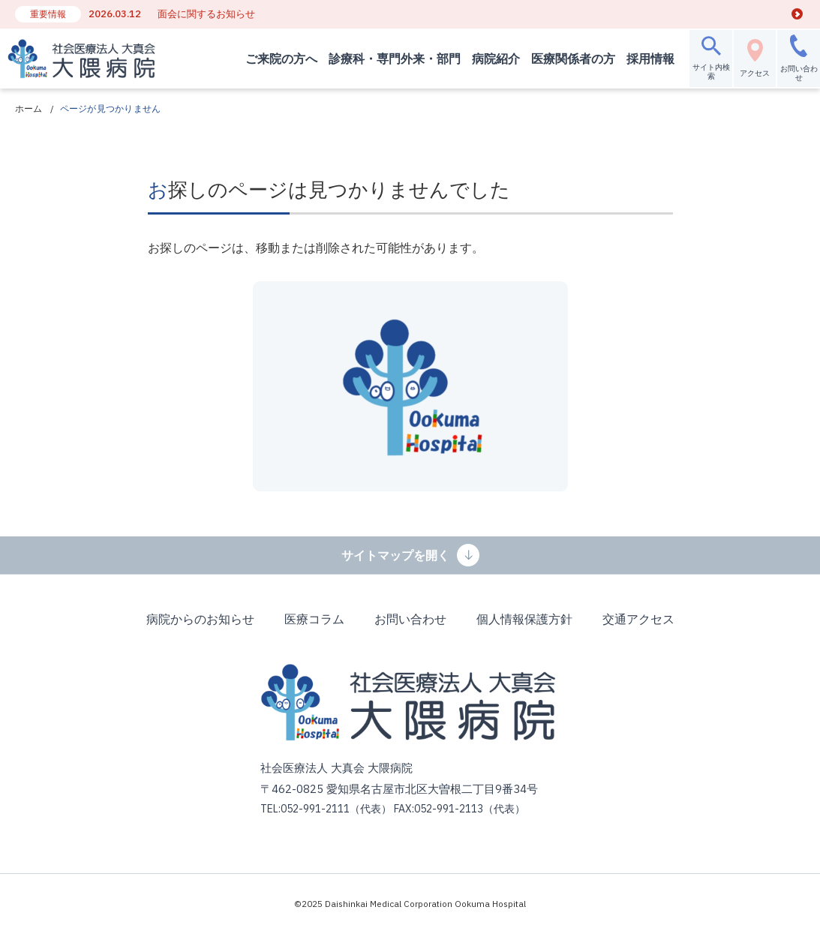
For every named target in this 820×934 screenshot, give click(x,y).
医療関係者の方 (566, 58)
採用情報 (643, 58)
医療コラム (314, 618)
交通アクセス (638, 618)
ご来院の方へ (274, 58)
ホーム (29, 108)
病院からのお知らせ (200, 618)
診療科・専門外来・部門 (387, 58)
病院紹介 (488, 58)
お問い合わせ (410, 618)
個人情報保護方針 (524, 618)
